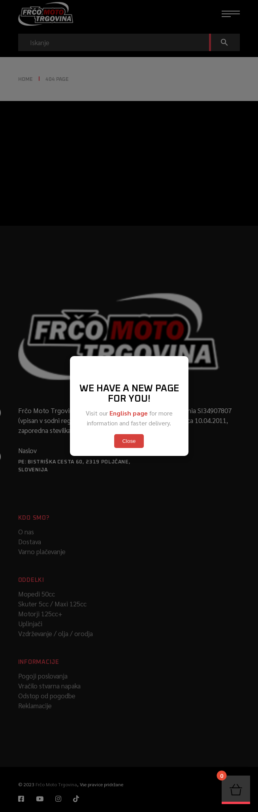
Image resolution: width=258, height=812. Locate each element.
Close (129, 441)
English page (128, 413)
